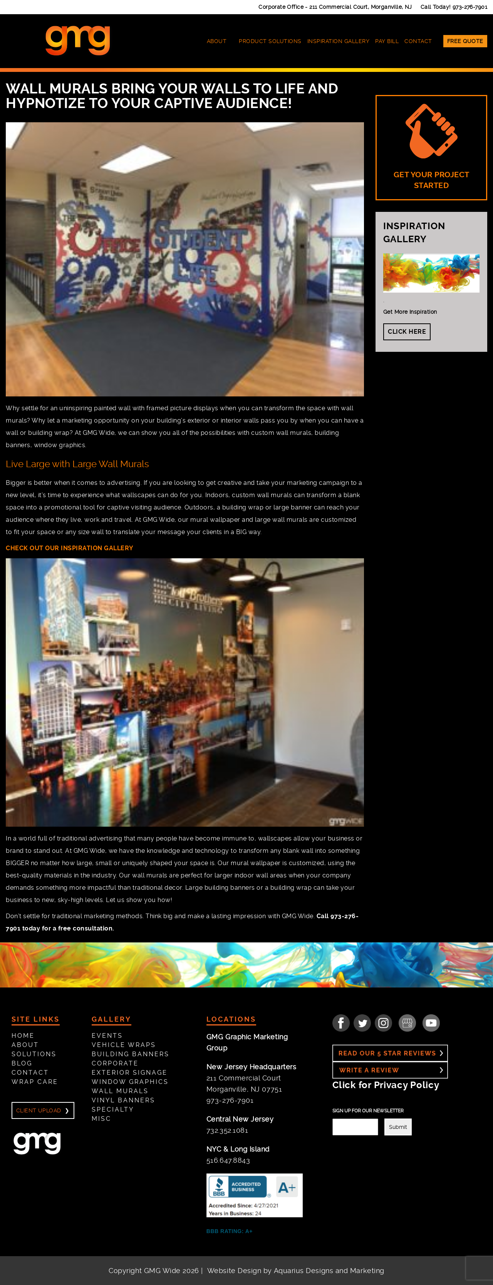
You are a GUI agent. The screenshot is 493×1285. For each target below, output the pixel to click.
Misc (101, 1118)
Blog (22, 1063)
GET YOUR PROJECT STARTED (432, 147)
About (217, 41)
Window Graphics (130, 1081)
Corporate (115, 1063)
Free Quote (465, 41)
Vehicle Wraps (124, 1045)
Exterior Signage (130, 1072)
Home (23, 1035)
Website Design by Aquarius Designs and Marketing (295, 1271)
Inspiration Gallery (338, 41)
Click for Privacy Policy (385, 1085)
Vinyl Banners (123, 1100)
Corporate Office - (335, 7)
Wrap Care (35, 1081)
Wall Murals (120, 1091)
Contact (418, 41)
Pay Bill (387, 41)
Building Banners (130, 1054)
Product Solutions (270, 41)
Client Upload (38, 1110)
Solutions (34, 1054)
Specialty (113, 1109)
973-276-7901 (470, 7)
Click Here (407, 331)
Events (107, 1035)
